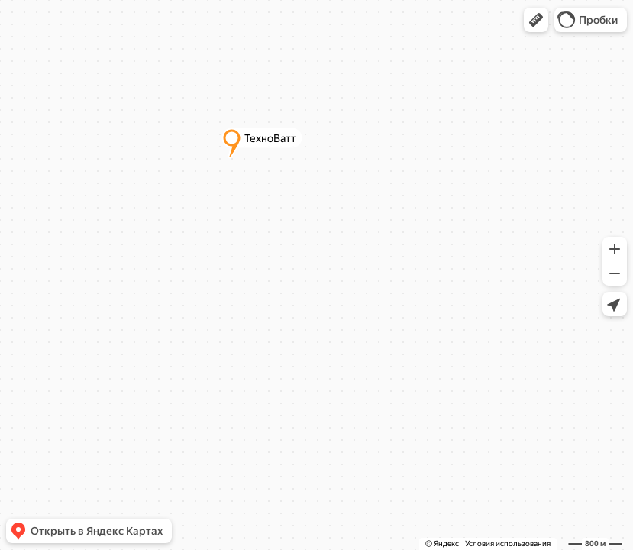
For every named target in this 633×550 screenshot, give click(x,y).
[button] (536, 20)
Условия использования (508, 543)
